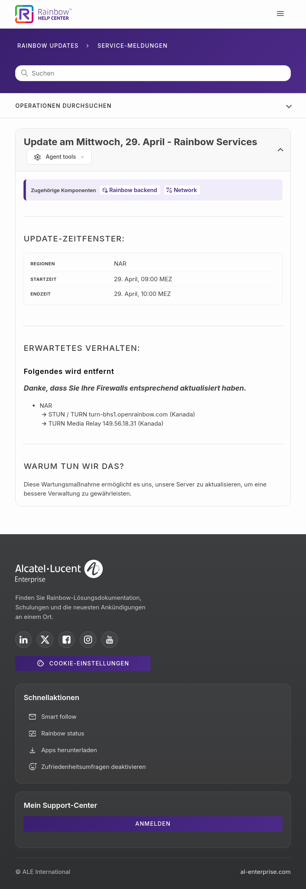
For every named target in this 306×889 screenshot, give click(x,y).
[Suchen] (152, 73)
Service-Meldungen (133, 45)
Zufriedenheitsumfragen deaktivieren (93, 766)
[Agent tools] (59, 157)
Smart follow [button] (58, 716)
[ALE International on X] (45, 639)
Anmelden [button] (153, 823)
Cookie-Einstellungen (89, 663)
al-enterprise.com (265, 871)
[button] (153, 149)
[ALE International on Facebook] (66, 639)
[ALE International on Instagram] (88, 639)
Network (185, 190)
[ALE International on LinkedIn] (23, 639)
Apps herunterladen (69, 750)
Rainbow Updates (47, 45)
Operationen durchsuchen (63, 105)
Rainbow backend (133, 190)
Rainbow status (62, 733)
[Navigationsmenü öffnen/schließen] (280, 14)
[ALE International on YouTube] (109, 639)
